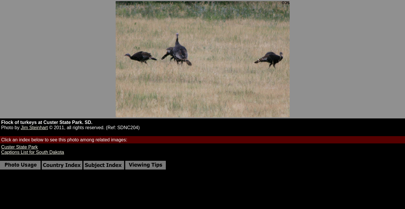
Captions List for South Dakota (32, 152)
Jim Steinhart (34, 127)
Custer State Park (19, 147)
